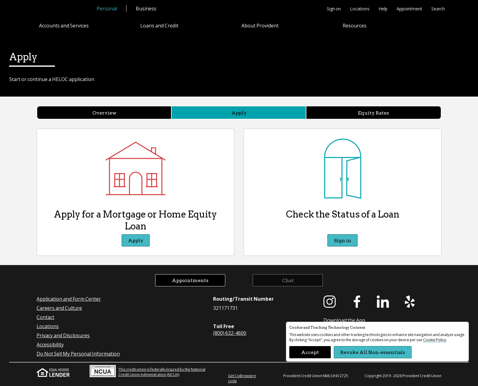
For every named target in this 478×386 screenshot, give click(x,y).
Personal (107, 8)
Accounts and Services (64, 25)
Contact (45, 317)
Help (383, 8)
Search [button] (438, 8)
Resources (354, 25)
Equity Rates (373, 112)
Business (146, 8)
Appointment (409, 8)
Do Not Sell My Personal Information (78, 353)
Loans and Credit (159, 25)
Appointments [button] (190, 280)
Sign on (334, 8)
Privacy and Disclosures (63, 335)
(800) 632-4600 (229, 333)
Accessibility (50, 344)
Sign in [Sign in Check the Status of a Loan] (342, 240)
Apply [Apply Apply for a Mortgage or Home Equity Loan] (135, 240)
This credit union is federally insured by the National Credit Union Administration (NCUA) (147, 371)
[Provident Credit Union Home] (61, 9)
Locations (359, 8)
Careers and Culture (59, 308)
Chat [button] (288, 280)
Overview (104, 112)
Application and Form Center (69, 299)
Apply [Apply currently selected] (239, 112)
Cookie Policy (434, 340)
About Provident (260, 25)
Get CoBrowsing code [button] (242, 378)
